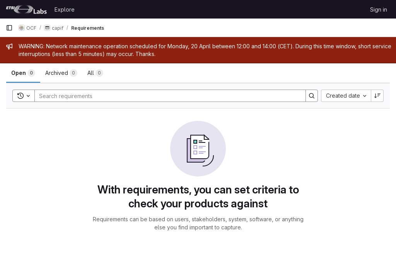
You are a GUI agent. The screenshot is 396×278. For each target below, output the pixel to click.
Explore (65, 9)
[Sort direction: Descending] (377, 96)
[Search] (166, 95)
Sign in (378, 9)
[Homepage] (26, 9)
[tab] (23, 73)
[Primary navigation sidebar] (9, 28)
